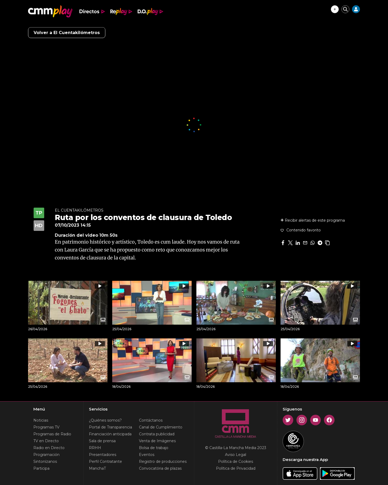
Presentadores (102, 454)
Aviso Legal (235, 454)
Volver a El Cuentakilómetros (67, 32)
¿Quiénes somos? (105, 420)
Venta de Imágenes (157, 441)
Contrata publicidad (156, 434)
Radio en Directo (49, 447)
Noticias (40, 420)
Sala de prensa (102, 441)
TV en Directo (46, 441)
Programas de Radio (52, 434)
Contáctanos (151, 420)
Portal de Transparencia (110, 427)
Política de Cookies (235, 461)
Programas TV (46, 427)
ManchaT (97, 468)
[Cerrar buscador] (345, 9)
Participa (41, 468)
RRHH (95, 447)
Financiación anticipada (110, 434)
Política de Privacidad (235, 468)
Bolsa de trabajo (153, 447)
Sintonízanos (45, 461)
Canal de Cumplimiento (160, 427)
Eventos (146, 454)
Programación (46, 454)
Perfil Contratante (105, 461)
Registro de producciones (163, 461)
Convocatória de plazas (160, 468)
